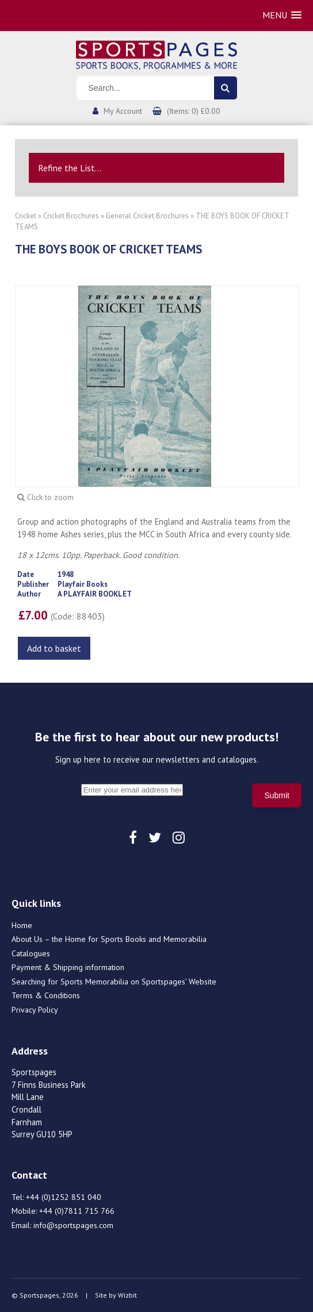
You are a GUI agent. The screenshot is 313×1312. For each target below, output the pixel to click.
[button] (282, 15)
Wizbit (127, 1295)
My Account (123, 111)
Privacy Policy (35, 1010)
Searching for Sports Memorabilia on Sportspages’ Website (114, 981)
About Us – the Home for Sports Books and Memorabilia (109, 939)
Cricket (25, 216)
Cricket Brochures (71, 216)
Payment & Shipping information (68, 967)
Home (22, 925)
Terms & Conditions (46, 995)
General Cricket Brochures (147, 216)
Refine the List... (69, 168)
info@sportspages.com (73, 1225)
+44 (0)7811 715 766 (76, 1211)
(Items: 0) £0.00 (193, 111)
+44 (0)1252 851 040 (63, 1197)
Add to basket (54, 648)
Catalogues (31, 953)
